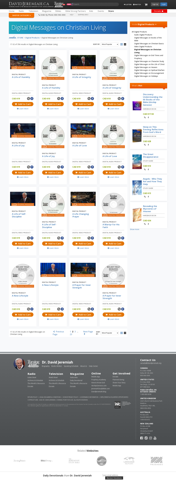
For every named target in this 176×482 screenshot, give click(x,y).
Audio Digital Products (143, 35)
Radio (32, 374)
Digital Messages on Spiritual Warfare (149, 70)
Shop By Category (21, 15)
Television (56, 374)
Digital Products (32, 38)
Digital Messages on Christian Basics (149, 43)
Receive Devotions (114, 478)
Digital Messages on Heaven (145, 67)
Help (71, 15)
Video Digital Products (143, 46)
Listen (127, 4)
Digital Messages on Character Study (149, 61)
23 (71, 334)
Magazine (77, 374)
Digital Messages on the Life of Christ (149, 64)
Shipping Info (83, 15)
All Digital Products (139, 32)
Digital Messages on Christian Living (57, 38)
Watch (137, 4)
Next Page (88, 332)
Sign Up (155, 4)
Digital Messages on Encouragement (149, 73)
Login (164, 4)
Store (20, 38)
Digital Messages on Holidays (146, 76)
